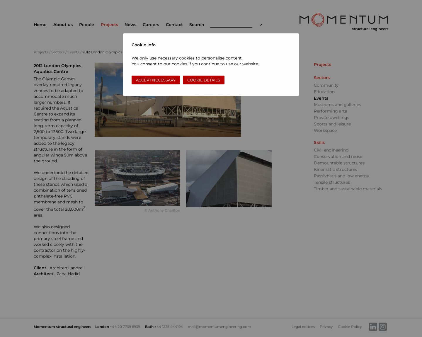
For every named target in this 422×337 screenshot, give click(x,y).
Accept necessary (156, 80)
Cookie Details (203, 80)
